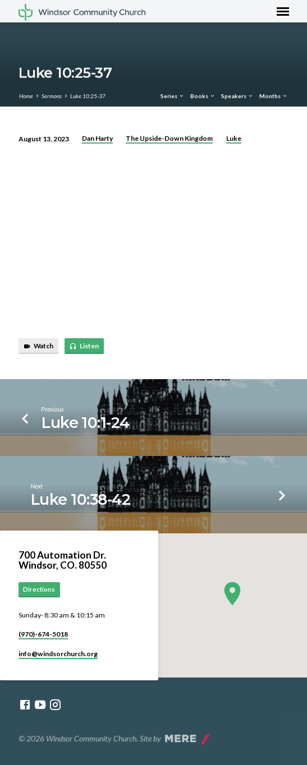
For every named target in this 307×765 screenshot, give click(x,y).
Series (173, 96)
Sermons (52, 96)
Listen (84, 346)
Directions (39, 589)
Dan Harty (97, 138)
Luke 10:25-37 (88, 96)
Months (273, 96)
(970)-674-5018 (43, 634)
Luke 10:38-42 (80, 499)
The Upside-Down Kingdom (169, 138)
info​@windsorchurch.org (58, 653)
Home (26, 96)
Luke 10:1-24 (85, 422)
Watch (38, 346)
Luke (233, 138)
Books (203, 96)
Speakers (237, 96)
